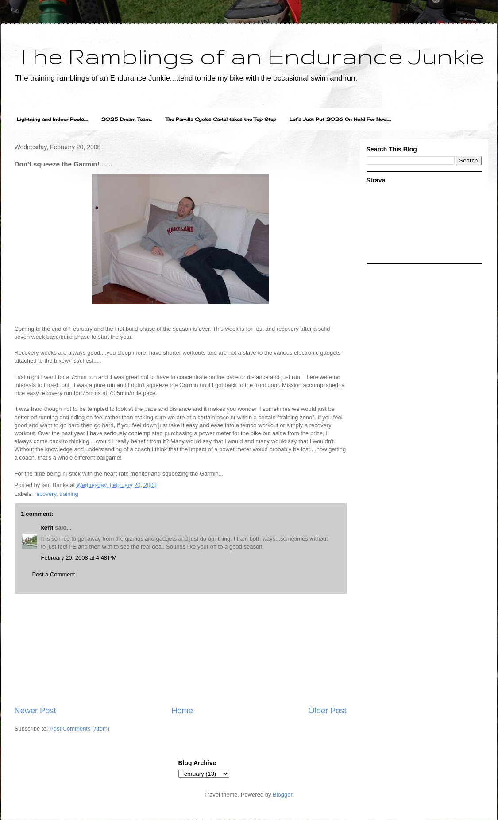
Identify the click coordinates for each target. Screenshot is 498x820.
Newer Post (35, 710)
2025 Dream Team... (126, 119)
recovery (45, 494)
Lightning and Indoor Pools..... (52, 119)
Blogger (282, 794)
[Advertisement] (180, 649)
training (68, 494)
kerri (47, 527)
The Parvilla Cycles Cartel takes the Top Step (221, 119)
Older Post (328, 710)
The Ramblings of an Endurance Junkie (249, 56)
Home (182, 710)
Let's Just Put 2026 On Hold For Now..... (340, 119)
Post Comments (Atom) (79, 728)
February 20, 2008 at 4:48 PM (79, 557)
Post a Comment (53, 574)
